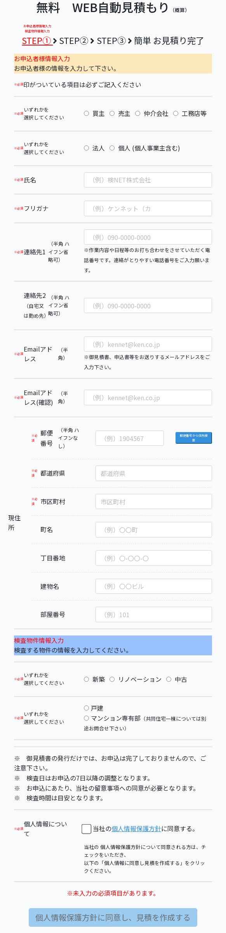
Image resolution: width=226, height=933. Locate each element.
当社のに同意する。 (145, 828)
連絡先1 (35, 251)
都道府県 (52, 473)
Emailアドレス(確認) (38, 397)
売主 (120, 113)
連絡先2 (36, 305)
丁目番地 (52, 557)
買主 (94, 113)
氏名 (30, 179)
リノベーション (136, 679)
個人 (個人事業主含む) (145, 147)
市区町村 (52, 501)
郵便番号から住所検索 (194, 437)
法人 (94, 147)
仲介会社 (152, 113)
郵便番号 (46, 438)
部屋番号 (52, 614)
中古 (176, 679)
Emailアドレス (38, 354)
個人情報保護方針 (136, 828)
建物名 (49, 586)
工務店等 (190, 113)
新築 (94, 679)
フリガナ (36, 208)
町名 (46, 529)
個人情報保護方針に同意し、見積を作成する (113, 917)
